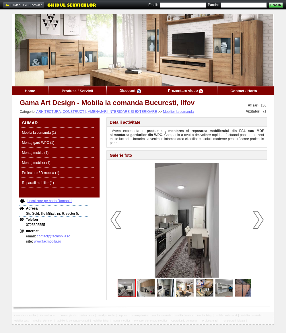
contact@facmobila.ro (53, 236)
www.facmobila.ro (47, 241)
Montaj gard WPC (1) (38, 143)
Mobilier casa (21, 320)
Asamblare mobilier (25, 315)
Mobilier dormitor (42, 320)
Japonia (123, 315)
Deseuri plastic (67, 315)
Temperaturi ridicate (233, 320)
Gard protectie (106, 315)
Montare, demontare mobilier (150, 320)
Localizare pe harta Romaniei (50, 201)
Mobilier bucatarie (251, 315)
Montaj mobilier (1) (36, 163)
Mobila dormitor (184, 315)
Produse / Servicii (77, 91)
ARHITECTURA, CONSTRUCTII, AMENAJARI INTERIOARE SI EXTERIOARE (96, 112)
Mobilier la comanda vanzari (73, 320)
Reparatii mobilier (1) (38, 183)
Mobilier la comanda (178, 112)
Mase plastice (140, 315)
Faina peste (87, 315)
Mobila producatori (226, 315)
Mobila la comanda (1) (39, 133)
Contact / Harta (243, 91)
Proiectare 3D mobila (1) (40, 173)
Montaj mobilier (121, 320)
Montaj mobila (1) (35, 153)
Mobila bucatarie (161, 315)
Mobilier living (101, 320)
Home (30, 91)
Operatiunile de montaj (184, 320)
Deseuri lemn (47, 315)
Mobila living (204, 315)
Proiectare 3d (210, 320)
